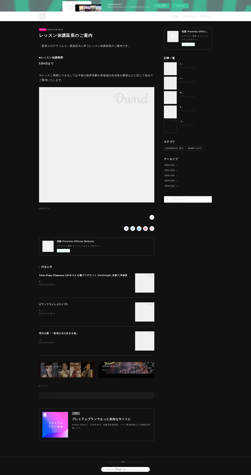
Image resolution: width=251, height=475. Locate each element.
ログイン (180, 5)
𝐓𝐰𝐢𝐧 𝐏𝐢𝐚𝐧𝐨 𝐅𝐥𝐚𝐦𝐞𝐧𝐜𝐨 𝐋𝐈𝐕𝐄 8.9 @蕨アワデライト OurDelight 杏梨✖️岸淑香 (83, 275)
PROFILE (205, 16)
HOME (175, 16)
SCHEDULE (189, 16)
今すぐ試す (161, 5)
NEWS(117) (44, 208)
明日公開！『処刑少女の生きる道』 (58, 333)
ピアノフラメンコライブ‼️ (53, 304)
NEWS (43, 29)
